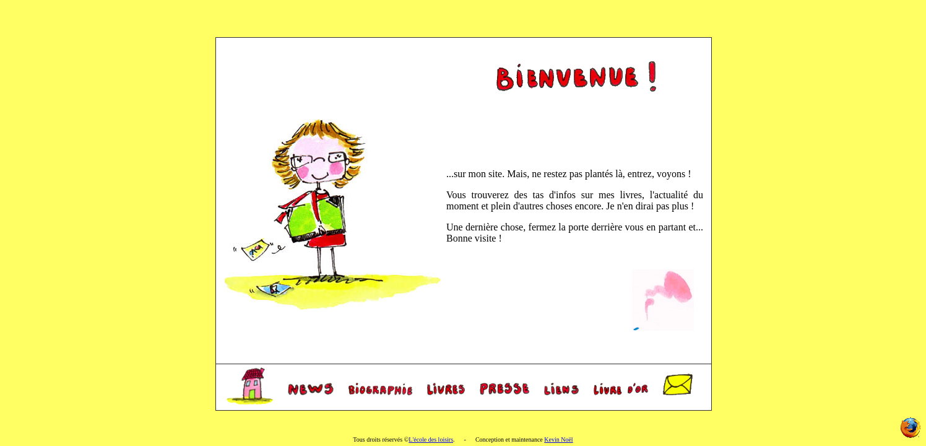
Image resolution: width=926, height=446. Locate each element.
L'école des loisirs (431, 439)
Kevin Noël (558, 439)
